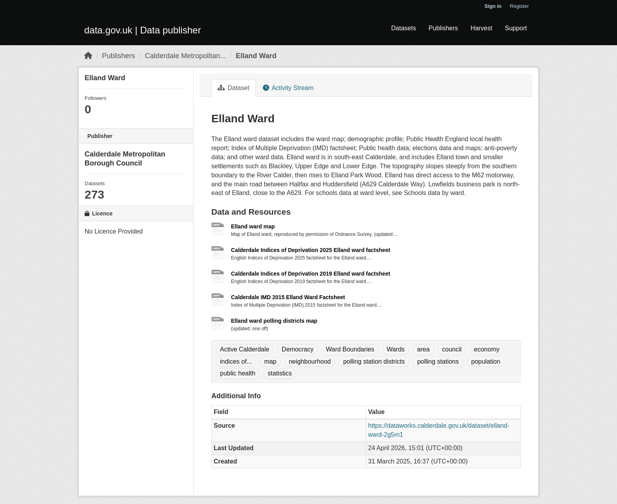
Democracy (298, 349)
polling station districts (374, 361)
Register (519, 6)
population (485, 361)
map (270, 361)
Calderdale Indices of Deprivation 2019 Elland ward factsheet (310, 273)
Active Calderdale (244, 349)
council (452, 349)
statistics (280, 373)
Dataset (233, 88)
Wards (396, 349)
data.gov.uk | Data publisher (142, 30)
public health (237, 373)
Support (516, 28)
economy (487, 349)
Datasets (403, 28)
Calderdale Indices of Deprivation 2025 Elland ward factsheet (310, 250)
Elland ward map (253, 226)
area (423, 349)
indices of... (236, 361)
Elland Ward (256, 56)
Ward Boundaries (350, 349)
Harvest (481, 28)
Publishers (443, 28)
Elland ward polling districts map (274, 321)
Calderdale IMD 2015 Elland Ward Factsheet (288, 297)
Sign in (492, 6)
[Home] (88, 56)
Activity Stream (288, 88)
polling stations (438, 361)
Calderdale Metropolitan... (185, 56)
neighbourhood (310, 361)
